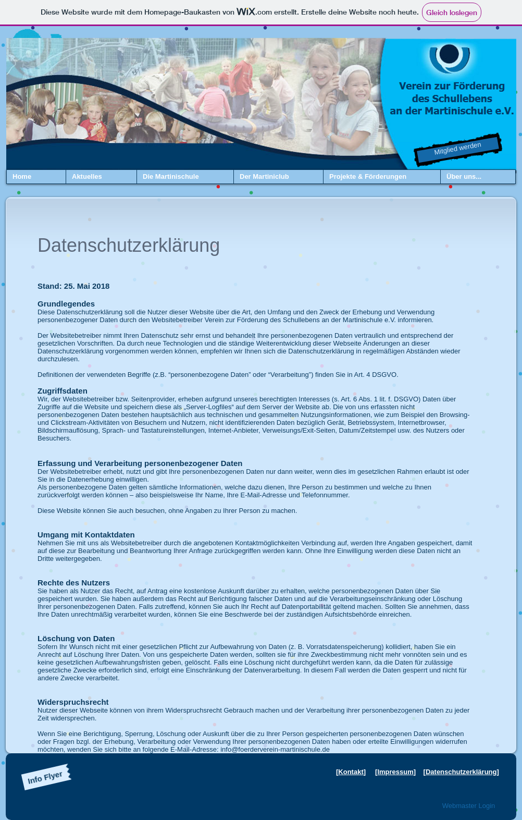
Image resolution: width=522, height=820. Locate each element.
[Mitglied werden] (458, 150)
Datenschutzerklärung (461, 772)
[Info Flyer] (45, 777)
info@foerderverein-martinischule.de (275, 749)
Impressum (395, 772)
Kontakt (350, 772)
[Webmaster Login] (468, 806)
